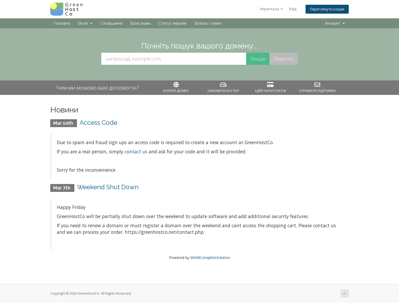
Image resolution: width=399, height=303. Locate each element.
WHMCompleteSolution (210, 257)
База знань (140, 23)
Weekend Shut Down (107, 187)
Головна (62, 23)
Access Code (98, 122)
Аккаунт (335, 23)
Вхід (292, 8)
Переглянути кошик (327, 9)
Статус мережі (172, 23)
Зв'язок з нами (207, 23)
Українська (271, 8)
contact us (136, 151)
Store (85, 23)
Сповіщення (111, 23)
